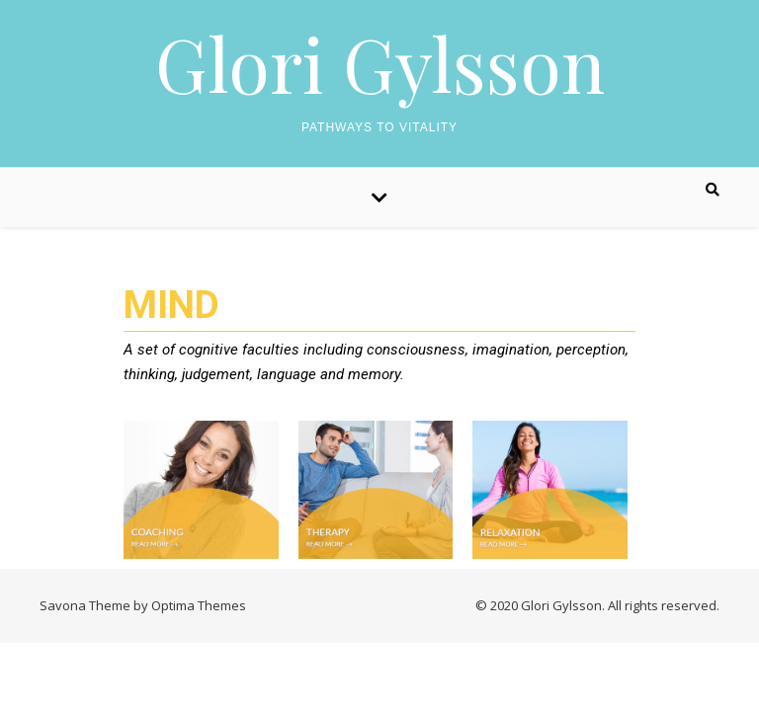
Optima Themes (198, 605)
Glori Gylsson (380, 64)
